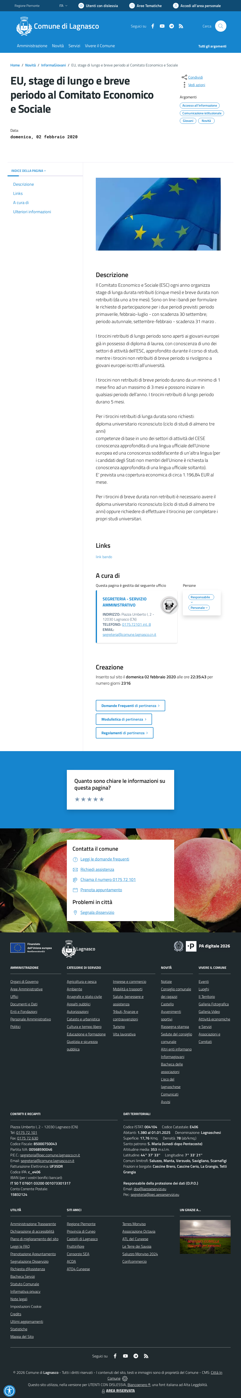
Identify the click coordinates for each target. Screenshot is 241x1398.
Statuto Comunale (24, 1284)
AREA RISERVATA (117, 1390)
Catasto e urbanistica (83, 1019)
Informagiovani (172, 1056)
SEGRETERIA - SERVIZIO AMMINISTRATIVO (125, 602)
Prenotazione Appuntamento (33, 1254)
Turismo (119, 1026)
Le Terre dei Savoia (136, 1246)
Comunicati (169, 1094)
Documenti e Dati (23, 1004)
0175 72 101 (26, 1132)
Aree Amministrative (26, 989)
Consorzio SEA (78, 1254)
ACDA (71, 1261)
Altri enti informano (176, 1049)
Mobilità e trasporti (127, 989)
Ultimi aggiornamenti (26, 1321)
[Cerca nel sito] (220, 26)
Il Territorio (207, 996)
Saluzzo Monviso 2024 (140, 1254)
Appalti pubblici (78, 1004)
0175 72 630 (27, 1138)
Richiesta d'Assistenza (27, 1269)
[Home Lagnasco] (60, 26)
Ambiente (74, 989)
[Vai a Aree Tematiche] (145, 5)
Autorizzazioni (77, 1011)
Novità (30, 65)
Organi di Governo (24, 981)
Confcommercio (134, 1261)
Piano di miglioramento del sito (34, 1239)
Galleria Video (209, 1011)
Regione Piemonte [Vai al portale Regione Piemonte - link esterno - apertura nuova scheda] (27, 5)
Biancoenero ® (139, 1384)
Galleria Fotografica (214, 1004)
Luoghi (204, 989)
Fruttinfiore (75, 1246)
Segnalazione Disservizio (29, 1261)
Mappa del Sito (22, 1336)
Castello (167, 1004)
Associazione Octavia (138, 1231)
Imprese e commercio (129, 981)
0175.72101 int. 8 (136, 624)
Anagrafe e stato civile (84, 996)
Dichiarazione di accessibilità (32, 1231)
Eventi (204, 981)
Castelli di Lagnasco (82, 1239)
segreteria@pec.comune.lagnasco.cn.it (50, 1155)
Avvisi (165, 1101)
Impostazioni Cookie (25, 1306)
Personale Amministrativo (30, 1019)
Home (15, 65)
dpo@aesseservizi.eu (150, 1189)
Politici (15, 1026)
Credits (15, 1314)
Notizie (166, 981)
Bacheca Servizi (22, 1276)
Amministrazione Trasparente (33, 1224)
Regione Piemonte (81, 1224)
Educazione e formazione (86, 1034)
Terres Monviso (134, 1224)
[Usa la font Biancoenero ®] (98, 5)
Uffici (14, 996)
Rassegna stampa (175, 1026)
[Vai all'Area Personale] (196, 5)
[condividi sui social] (192, 77)
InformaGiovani (53, 65)
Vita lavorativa (124, 1034)
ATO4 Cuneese (78, 1269)
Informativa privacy (25, 1291)
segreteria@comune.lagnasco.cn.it (129, 634)
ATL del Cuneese (135, 1239)
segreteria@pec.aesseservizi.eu (155, 1194)
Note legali (18, 1299)
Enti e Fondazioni (23, 1011)
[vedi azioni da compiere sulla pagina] (193, 85)
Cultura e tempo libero (84, 1026)
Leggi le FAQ (20, 1246)
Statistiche (18, 1329)
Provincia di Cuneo (81, 1231)
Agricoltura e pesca (81, 981)
